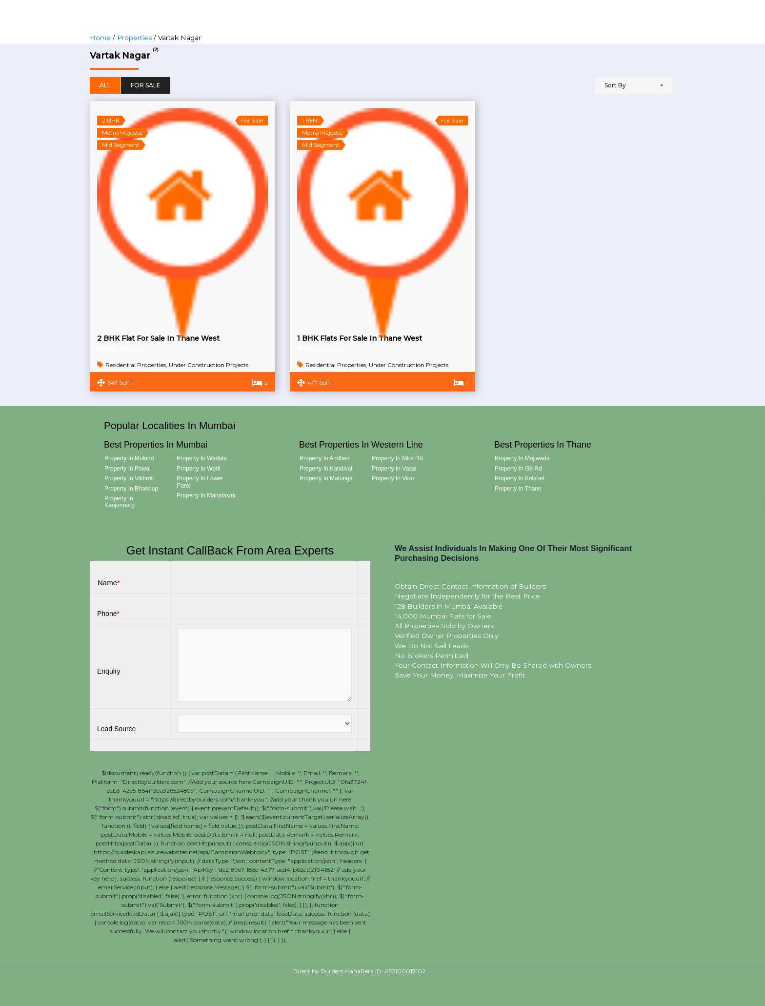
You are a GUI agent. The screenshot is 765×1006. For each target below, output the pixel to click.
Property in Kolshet (519, 478)
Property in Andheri (325, 458)
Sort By (615, 85)
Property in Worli (198, 468)
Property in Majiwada (522, 458)
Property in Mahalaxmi (206, 495)
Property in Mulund (129, 458)
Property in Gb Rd (518, 468)
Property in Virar (393, 478)
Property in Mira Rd (397, 458)
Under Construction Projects (208, 365)
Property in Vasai (394, 468)
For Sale (146, 85)
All (105, 85)
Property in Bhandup (131, 488)
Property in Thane (518, 488)
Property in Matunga (326, 478)
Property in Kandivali (327, 468)
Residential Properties (135, 365)
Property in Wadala (201, 458)
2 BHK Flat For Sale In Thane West (158, 338)
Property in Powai (127, 468)
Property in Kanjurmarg (119, 502)
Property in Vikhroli (129, 478)
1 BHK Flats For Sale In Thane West (359, 338)
